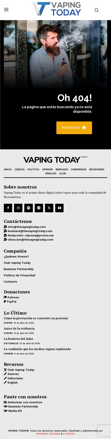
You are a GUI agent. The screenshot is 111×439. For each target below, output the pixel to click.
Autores (13, 374)
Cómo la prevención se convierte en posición (36, 318)
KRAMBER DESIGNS (48, 433)
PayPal (11, 301)
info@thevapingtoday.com (26, 227)
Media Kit (14, 411)
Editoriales (11, 343)
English (12, 382)
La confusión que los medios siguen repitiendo (37, 349)
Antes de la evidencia (19, 328)
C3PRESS (69, 433)
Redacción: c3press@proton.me (30, 235)
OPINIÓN (8, 353)
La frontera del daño (18, 339)
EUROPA (8, 323)
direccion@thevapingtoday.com (30, 239)
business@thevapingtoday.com (29, 231)
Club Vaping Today (20, 370)
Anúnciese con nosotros (24, 402)
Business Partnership (22, 406)
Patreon (13, 297)
